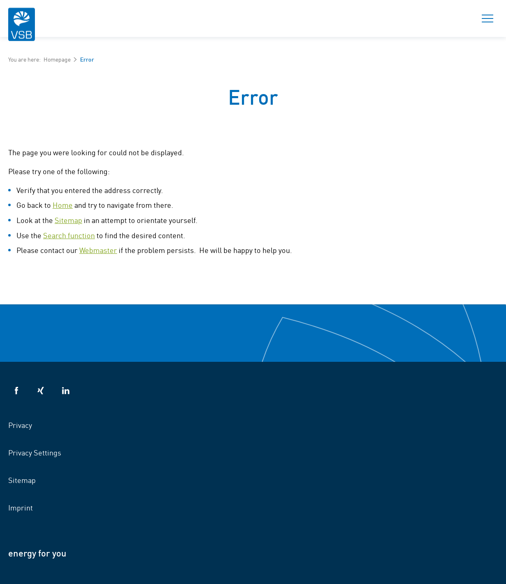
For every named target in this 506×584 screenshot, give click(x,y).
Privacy (20, 424)
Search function (69, 235)
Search (458, 18)
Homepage (57, 59)
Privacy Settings (34, 452)
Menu (485, 18)
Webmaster (98, 249)
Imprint (20, 507)
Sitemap (68, 219)
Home (63, 204)
